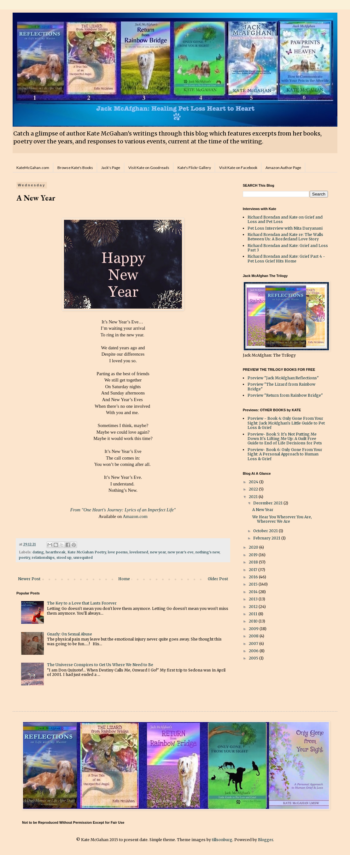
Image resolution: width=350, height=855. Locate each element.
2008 (254, 636)
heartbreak (56, 552)
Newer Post (29, 578)
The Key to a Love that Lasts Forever (82, 603)
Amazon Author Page (283, 167)
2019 (254, 554)
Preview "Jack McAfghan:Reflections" (283, 378)
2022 (254, 489)
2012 (254, 606)
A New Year (262, 509)
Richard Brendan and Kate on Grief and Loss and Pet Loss (285, 219)
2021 (254, 496)
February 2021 (267, 538)
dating (38, 552)
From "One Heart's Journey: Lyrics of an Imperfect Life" (123, 509)
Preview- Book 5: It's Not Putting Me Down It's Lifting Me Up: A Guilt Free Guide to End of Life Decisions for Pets (285, 439)
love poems (118, 552)
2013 (254, 599)
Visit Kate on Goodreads (148, 167)
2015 (254, 584)
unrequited (83, 557)
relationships (43, 557)
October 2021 (266, 530)
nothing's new (207, 552)
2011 (253, 613)
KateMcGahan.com (32, 167)
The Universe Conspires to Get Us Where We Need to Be (100, 664)
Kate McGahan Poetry (86, 552)
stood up (64, 557)
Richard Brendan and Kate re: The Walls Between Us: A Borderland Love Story (285, 236)
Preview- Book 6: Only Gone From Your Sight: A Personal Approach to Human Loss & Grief (285, 454)
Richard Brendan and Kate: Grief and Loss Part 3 (288, 247)
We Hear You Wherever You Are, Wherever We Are (282, 519)
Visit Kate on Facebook (238, 167)
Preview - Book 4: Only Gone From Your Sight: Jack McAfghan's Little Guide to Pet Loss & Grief (286, 423)
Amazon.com (135, 516)
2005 (254, 658)
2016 (254, 577)
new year (158, 552)
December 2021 (268, 503)
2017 (253, 569)
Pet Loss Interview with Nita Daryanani (285, 228)
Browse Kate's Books (75, 167)
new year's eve (181, 552)
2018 (254, 562)
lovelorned (139, 552)
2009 (254, 628)
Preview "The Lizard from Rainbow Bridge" (281, 386)
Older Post (218, 578)
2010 (254, 621)
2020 (254, 547)
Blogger (265, 839)
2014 (254, 591)
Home (124, 578)
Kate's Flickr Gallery (194, 167)
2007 (254, 643)
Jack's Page (110, 167)
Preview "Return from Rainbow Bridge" (285, 395)
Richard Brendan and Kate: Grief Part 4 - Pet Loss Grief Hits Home (286, 258)
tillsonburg (222, 839)
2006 (254, 650)
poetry (24, 557)
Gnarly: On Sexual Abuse (69, 634)
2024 (254, 481)
